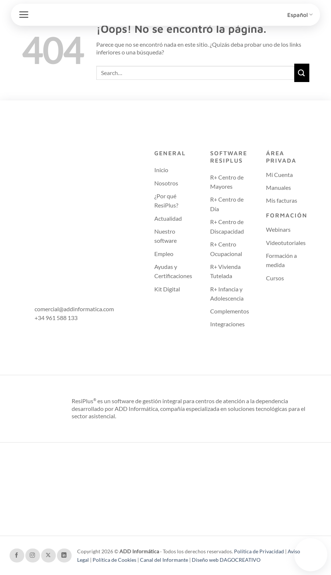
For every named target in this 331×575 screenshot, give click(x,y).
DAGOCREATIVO (240, 560)
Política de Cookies (115, 560)
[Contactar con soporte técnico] (310, 554)
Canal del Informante (164, 560)
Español (300, 14)
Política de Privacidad (259, 551)
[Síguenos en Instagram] (32, 555)
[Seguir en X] (48, 555)
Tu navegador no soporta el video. (310, 553)
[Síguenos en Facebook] (17, 555)
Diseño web (206, 560)
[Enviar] (302, 73)
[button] (23, 14)
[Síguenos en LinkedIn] (64, 555)
